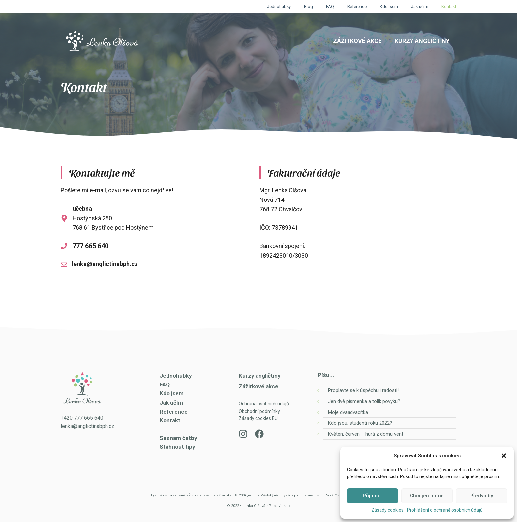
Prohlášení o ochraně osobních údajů (445, 510)
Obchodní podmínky (259, 411)
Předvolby (481, 496)
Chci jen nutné (427, 496)
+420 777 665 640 (82, 418)
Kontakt (448, 6)
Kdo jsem (389, 6)
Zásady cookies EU (258, 418)
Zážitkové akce (357, 40)
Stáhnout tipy (177, 447)
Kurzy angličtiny (422, 40)
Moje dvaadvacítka (348, 412)
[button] (504, 455)
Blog (308, 6)
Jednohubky (279, 6)
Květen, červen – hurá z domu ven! (365, 434)
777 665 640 (90, 246)
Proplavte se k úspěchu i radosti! (363, 390)
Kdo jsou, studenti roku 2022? (361, 423)
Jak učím (419, 6)
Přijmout (372, 496)
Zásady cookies (387, 510)
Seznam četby (178, 438)
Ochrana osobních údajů (264, 403)
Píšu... (326, 375)
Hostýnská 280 (92, 218)
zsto (286, 506)
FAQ (330, 6)
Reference (357, 6)
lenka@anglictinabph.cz (105, 264)
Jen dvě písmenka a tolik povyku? (364, 401)
